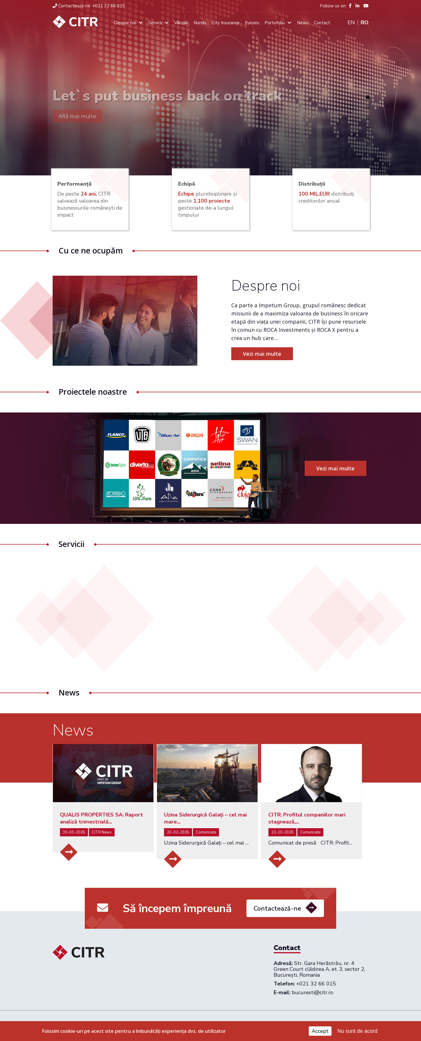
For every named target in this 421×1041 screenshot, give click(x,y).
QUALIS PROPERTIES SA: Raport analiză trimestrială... (101, 818)
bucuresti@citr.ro (312, 992)
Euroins (252, 23)
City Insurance (226, 23)
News (303, 23)
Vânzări (181, 23)
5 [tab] (368, 138)
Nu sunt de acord (357, 1032)
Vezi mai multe (277, 353)
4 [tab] (368, 128)
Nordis (200, 23)
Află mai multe (77, 116)
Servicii (155, 23)
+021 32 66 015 (89, 6)
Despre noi (125, 23)
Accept (320, 1032)
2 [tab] (368, 107)
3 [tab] (368, 118)
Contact (322, 23)
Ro (364, 22)
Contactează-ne (277, 923)
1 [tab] (368, 97)
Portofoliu (275, 23)
